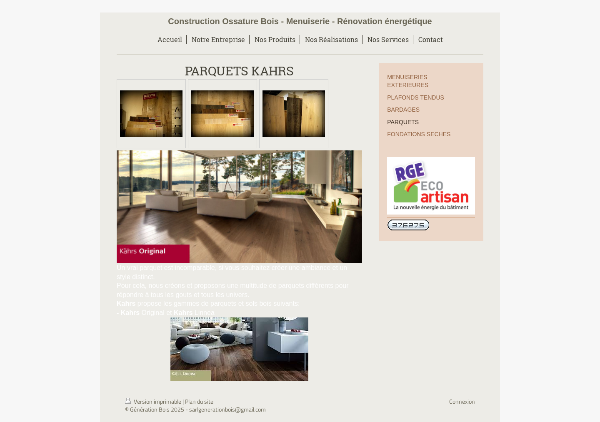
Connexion (462, 401)
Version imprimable (153, 401)
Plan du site (199, 401)
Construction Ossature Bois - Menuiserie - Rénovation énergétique (300, 21)
